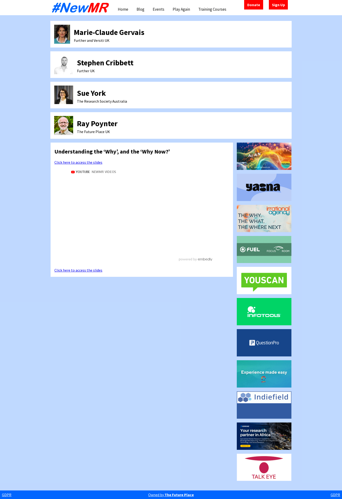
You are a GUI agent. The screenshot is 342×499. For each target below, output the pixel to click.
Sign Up (278, 4)
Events (158, 9)
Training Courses (212, 9)
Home (123, 9)
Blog (140, 9)
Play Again (181, 9)
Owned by (171, 494)
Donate (253, 4)
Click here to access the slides (78, 162)
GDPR (6, 494)
